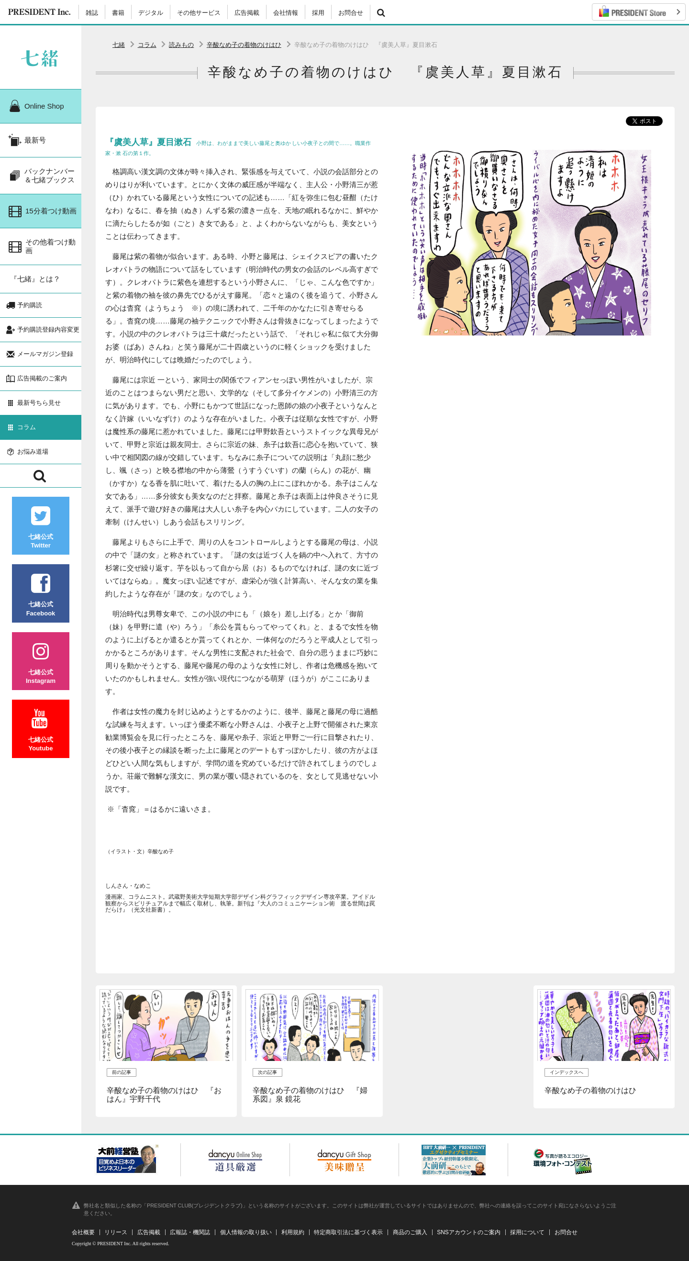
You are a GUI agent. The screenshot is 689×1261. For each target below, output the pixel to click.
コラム (147, 44)
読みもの (181, 44)
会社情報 (285, 12)
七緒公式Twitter (40, 527)
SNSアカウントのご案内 (468, 1232)
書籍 (118, 12)
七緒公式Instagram (40, 663)
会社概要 (83, 1232)
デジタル (150, 12)
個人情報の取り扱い (246, 1232)
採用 (318, 12)
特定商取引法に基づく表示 (348, 1232)
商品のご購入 (410, 1232)
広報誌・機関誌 (190, 1232)
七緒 (118, 44)
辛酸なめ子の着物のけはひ (244, 44)
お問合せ (350, 12)
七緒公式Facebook (40, 595)
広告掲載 (246, 12)
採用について (527, 1232)
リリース (115, 1232)
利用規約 (292, 1232)
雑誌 (92, 12)
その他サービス (199, 12)
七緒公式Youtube (40, 730)
